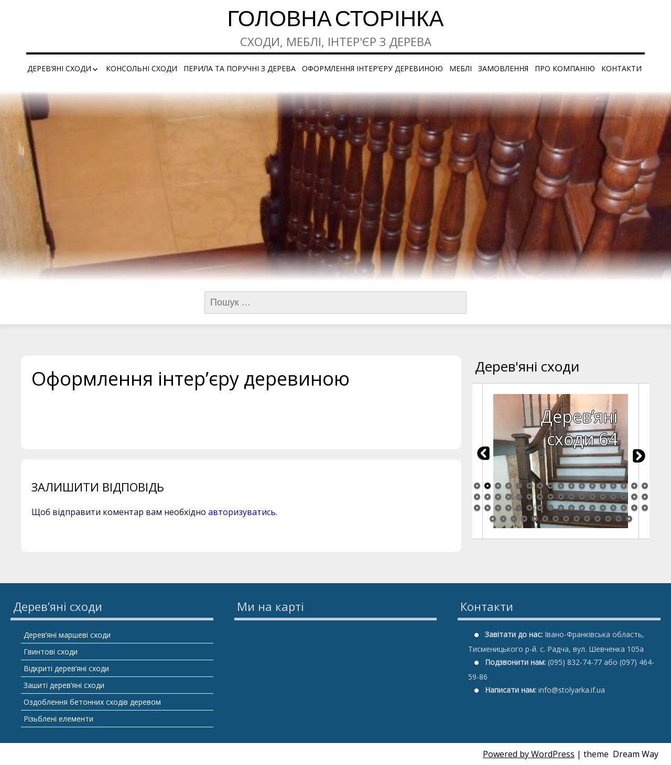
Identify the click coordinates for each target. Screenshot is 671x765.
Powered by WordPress (529, 754)
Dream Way (635, 754)
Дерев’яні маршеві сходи (67, 635)
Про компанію (565, 68)
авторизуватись (242, 512)
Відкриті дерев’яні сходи (66, 668)
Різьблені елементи (58, 719)
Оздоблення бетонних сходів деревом (92, 702)
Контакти (621, 68)
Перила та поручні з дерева (239, 68)
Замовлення (503, 68)
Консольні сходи (141, 68)
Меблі (460, 68)
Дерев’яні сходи (59, 68)
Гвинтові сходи (51, 652)
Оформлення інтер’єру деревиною (372, 68)
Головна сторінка (335, 20)
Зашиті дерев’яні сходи (64, 685)
